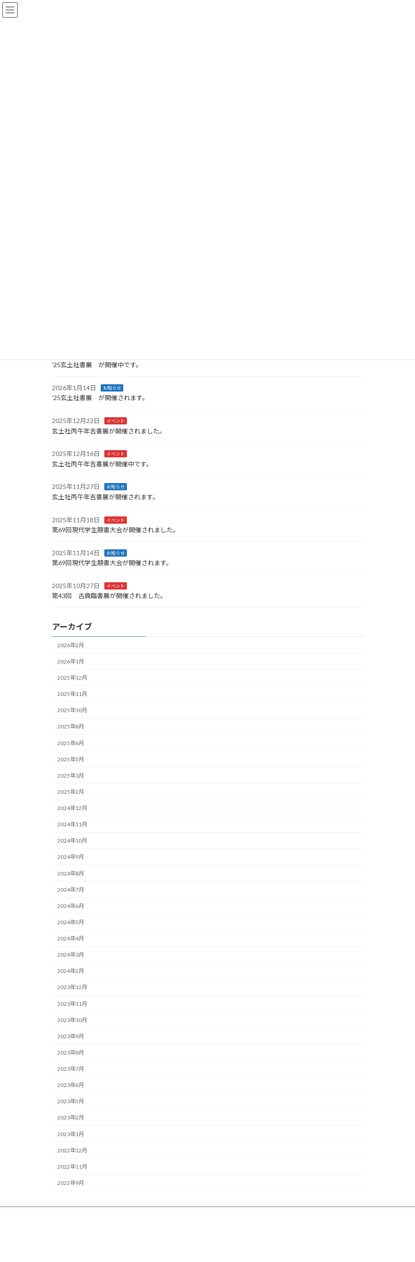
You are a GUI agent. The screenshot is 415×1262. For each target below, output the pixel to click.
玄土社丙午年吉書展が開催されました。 (109, 430)
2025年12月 (72, 677)
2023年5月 (70, 1101)
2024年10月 (72, 840)
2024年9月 (70, 856)
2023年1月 (70, 1133)
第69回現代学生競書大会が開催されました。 (115, 530)
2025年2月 (70, 791)
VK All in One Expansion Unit (259, 1248)
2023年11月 (72, 1003)
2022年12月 (72, 1150)
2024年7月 (70, 889)
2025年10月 (72, 710)
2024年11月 (72, 824)
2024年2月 (70, 970)
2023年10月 (72, 1020)
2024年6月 (70, 906)
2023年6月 (70, 1085)
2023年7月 (70, 1068)
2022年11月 (72, 1166)
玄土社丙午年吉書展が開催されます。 (105, 497)
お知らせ (112, 388)
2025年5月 (70, 759)
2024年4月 (70, 938)
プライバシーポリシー (88, 1214)
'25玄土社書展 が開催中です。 (97, 364)
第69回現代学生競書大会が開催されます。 (112, 563)
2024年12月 (72, 808)
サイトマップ (148, 1214)
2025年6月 (70, 742)
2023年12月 (72, 987)
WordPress (164, 1248)
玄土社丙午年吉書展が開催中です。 (102, 464)
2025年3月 (70, 775)
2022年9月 (70, 1182)
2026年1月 (70, 661)
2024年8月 (70, 873)
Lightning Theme (205, 1248)
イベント (116, 421)
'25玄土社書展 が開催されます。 (100, 397)
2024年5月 (70, 922)
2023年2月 (70, 1117)
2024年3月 (70, 954)
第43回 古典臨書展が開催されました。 (109, 595)
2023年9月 (70, 1036)
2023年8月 (70, 1052)
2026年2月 (70, 645)
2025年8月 (70, 726)
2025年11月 (72, 694)
